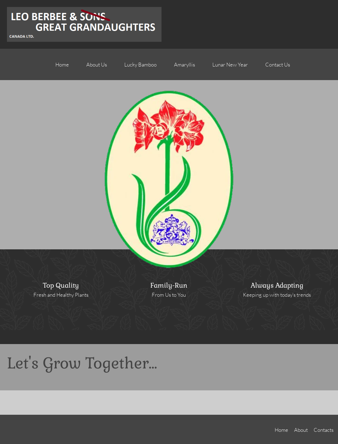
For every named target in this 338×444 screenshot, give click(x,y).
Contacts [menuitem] (323, 430)
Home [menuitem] (281, 430)
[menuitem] (62, 68)
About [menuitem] (301, 430)
